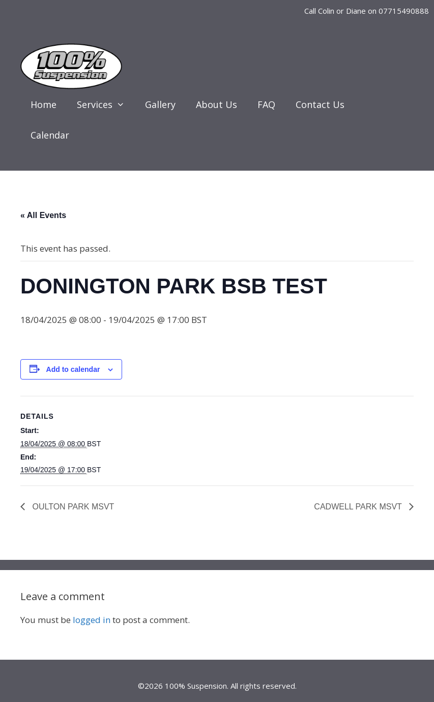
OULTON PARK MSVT (72, 506)
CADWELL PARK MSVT (359, 506)
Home (43, 104)
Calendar (50, 135)
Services (106, 104)
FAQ (266, 104)
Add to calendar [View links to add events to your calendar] (73, 369)
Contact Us (320, 104)
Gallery (160, 104)
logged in (91, 620)
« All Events (43, 215)
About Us (216, 104)
